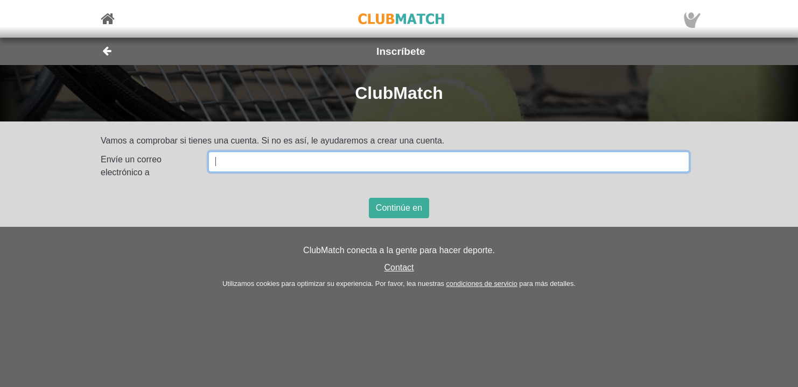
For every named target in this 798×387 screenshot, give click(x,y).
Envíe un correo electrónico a (131, 166)
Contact (399, 267)
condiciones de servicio (481, 284)
